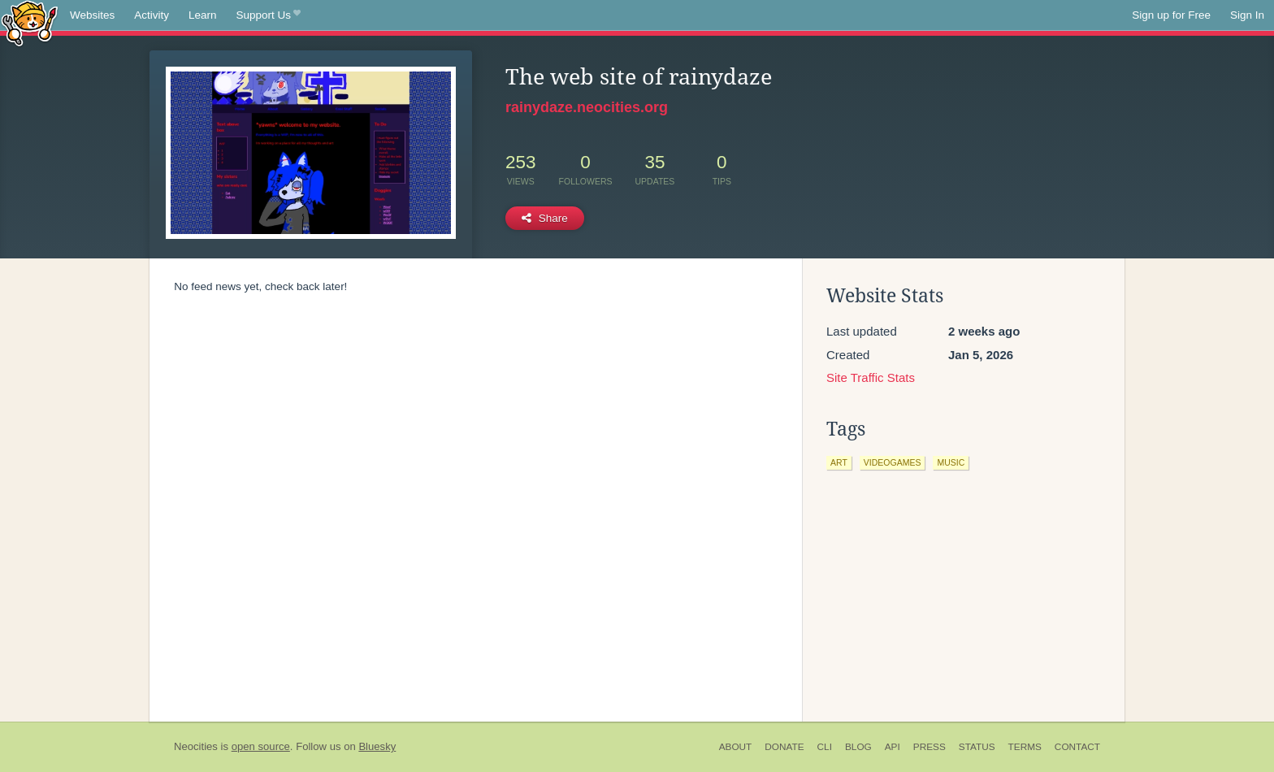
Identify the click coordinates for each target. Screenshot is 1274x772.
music (950, 462)
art (838, 462)
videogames (892, 462)
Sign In (1247, 15)
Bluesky (377, 746)
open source (261, 746)
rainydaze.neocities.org (586, 107)
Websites (92, 15)
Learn (202, 15)
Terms (1025, 746)
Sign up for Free (1171, 15)
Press (929, 746)
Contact (1077, 746)
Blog (858, 746)
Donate (784, 746)
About (735, 746)
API (892, 746)
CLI (824, 746)
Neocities (196, 746)
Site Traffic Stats (870, 377)
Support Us (268, 15)
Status (977, 746)
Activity (151, 15)
